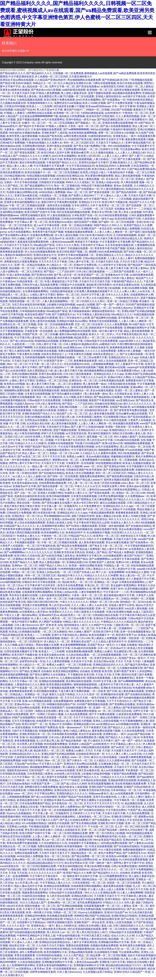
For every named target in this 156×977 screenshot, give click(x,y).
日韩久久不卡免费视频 (99, 539)
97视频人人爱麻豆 (14, 112)
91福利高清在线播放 (21, 208)
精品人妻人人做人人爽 (19, 165)
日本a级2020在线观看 (126, 439)
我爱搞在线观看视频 (98, 677)
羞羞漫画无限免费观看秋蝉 (32, 241)
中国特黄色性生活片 (127, 297)
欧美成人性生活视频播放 (80, 473)
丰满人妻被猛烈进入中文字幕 (61, 281)
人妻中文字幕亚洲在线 (84, 942)
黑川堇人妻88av (139, 268)
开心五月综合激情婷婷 (69, 198)
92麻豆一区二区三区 (33, 122)
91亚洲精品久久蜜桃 (137, 572)
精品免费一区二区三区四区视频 (108, 955)
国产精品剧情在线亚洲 (49, 919)
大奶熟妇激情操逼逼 (92, 112)
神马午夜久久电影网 (68, 278)
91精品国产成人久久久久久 (19, 525)
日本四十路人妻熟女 (122, 278)
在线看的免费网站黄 (41, 235)
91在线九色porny (122, 307)
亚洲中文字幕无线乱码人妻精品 (69, 634)
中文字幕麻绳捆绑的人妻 (134, 720)
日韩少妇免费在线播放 (124, 866)
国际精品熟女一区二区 (84, 852)
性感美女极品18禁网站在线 (22, 192)
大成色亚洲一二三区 (23, 344)
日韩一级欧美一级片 (100, 862)
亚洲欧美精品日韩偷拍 (124, 915)
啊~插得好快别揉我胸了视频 (87, 367)
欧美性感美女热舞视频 (133, 945)
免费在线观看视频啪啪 (71, 350)
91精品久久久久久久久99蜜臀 (101, 575)
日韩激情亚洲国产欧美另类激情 (84, 469)
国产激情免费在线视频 (119, 476)
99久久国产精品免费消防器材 (138, 169)
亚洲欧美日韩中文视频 (111, 823)
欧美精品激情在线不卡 (30, 800)
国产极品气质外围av (136, 664)
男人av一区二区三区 (53, 839)
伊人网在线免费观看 (101, 767)
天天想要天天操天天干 (124, 750)
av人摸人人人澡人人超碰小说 (29, 476)
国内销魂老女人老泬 (75, 624)
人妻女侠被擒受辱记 (90, 591)
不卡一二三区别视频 (119, 198)
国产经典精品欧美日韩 (115, 79)
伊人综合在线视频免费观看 (40, 251)
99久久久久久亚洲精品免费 (100, 892)
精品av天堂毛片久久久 (104, 869)
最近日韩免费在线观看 (32, 162)
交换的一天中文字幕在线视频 (20, 182)
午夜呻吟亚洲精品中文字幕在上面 (36, 935)
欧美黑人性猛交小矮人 (93, 172)
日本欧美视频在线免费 (111, 380)
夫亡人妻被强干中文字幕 (129, 363)
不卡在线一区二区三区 (100, 826)
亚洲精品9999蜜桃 (35, 915)
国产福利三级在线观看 (142, 231)
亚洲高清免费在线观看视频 (117, 122)
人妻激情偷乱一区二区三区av (93, 816)
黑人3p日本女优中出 (46, 677)
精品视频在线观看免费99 (126, 93)
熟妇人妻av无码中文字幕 (28, 885)
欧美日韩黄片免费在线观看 (59, 99)
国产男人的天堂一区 (65, 274)
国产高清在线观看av (87, 86)
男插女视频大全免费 (47, 644)
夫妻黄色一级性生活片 (17, 129)
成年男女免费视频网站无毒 (37, 578)
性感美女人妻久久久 (76, 492)
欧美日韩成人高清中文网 (55, 152)
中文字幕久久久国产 (50, 763)
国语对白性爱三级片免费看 (136, 674)
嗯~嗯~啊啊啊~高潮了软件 (108, 588)
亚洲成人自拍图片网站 (50, 492)
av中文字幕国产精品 (95, 198)
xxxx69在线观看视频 (48, 218)
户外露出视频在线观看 (81, 608)
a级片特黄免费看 (98, 406)
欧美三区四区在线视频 (107, 482)
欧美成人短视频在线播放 (53, 268)
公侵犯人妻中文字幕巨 (42, 294)
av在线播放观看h (113, 555)
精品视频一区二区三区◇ (23, 268)
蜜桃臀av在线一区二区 (65, 459)
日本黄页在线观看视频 (37, 393)
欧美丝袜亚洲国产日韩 (128, 218)
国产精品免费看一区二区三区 (88, 856)
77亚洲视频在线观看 (141, 79)
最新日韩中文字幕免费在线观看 (59, 202)
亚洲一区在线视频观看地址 (135, 631)
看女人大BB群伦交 (66, 925)
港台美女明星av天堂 (76, 862)
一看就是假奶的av (79, 869)
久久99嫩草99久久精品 (13, 278)
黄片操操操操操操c (80, 311)
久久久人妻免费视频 (115, 324)
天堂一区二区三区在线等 (89, 324)
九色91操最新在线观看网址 (54, 595)
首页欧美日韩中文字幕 (106, 631)
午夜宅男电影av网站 (87, 687)
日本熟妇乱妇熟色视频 (94, 780)
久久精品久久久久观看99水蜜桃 (98, 453)
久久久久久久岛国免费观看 (100, 350)
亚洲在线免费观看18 (11, 172)
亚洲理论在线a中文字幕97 (94, 162)
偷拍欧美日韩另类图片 (99, 284)
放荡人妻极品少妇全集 (27, 139)
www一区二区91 (93, 466)
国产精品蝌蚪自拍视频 (104, 317)
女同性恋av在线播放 (36, 420)
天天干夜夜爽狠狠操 (11, 330)
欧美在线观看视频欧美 (101, 783)
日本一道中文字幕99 (123, 106)
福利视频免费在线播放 (84, 710)
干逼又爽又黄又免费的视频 (73, 691)
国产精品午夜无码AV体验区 (16, 83)
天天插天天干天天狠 (52, 463)
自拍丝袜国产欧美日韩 (13, 601)
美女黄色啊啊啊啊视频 (73, 644)
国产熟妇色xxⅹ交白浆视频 (46, 89)
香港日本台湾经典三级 (104, 212)
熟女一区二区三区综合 (57, 856)
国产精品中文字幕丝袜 (31, 126)
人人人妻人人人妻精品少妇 (130, 152)
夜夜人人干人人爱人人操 (21, 919)
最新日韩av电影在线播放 (73, 334)
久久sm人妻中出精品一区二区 (98, 667)
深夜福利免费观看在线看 (85, 387)
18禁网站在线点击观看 (39, 112)
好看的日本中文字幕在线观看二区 (41, 582)
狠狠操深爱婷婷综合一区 (106, 311)
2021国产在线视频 (121, 109)
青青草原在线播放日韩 (79, 839)
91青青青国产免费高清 (45, 727)
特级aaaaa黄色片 (41, 459)
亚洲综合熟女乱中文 (44, 254)
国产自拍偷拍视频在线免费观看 (136, 697)
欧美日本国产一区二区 (35, 724)
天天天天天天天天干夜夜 (53, 261)
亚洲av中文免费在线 (85, 264)
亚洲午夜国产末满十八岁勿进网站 (133, 671)
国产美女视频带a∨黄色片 (14, 235)
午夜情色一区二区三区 (135, 112)
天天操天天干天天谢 (28, 810)
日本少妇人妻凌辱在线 (48, 403)
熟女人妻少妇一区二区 (132, 575)
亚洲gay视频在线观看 (80, 952)
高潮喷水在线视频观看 (27, 288)
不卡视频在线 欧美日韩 (81, 674)
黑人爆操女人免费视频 (104, 638)
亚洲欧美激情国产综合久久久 (38, 413)
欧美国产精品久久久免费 (138, 225)
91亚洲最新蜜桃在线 (83, 948)
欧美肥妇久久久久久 (60, 611)
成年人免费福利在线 (31, 952)
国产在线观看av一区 (113, 99)
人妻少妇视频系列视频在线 (93, 968)
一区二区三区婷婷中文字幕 (103, 149)
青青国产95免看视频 (28, 839)
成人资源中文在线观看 (54, 776)
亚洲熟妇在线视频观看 (52, 681)
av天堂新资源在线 (76, 433)
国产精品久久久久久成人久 (128, 499)
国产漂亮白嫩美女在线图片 (67, 393)
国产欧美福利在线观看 (135, 707)
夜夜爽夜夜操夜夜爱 (11, 251)
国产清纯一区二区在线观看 (62, 476)
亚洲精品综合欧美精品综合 (54, 942)
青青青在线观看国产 (53, 707)
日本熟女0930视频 (14, 106)
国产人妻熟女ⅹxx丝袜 (141, 843)
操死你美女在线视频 (58, 205)
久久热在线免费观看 (76, 714)
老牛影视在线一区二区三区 (134, 317)
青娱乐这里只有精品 (33, 899)
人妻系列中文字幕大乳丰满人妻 (51, 658)
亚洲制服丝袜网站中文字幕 (139, 327)
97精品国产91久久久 (80, 535)
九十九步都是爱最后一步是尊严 (35, 539)
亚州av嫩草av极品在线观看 (131, 413)
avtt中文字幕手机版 (12, 314)
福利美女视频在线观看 (127, 89)
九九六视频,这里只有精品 (77, 397)
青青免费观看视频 (24, 740)
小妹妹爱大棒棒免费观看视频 (134, 757)
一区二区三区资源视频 (22, 638)
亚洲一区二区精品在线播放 (76, 225)
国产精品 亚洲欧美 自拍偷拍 (35, 671)
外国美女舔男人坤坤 (113, 486)
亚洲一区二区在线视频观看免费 (55, 324)
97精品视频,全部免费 (62, 909)
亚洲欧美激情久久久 (121, 162)
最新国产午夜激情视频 (102, 400)
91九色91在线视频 (108, 958)
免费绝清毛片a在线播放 (67, 102)
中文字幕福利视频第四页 (139, 545)
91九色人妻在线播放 (90, 420)
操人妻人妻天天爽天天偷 (114, 268)
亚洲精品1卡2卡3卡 (90, 202)
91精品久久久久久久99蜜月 (35, 155)
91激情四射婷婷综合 (100, 136)
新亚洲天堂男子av (126, 634)
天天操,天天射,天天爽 (107, 674)
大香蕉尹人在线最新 (139, 420)
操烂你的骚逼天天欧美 (54, 608)
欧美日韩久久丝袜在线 (27, 555)
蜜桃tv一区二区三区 (68, 294)
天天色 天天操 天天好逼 (13, 872)
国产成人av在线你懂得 (13, 370)
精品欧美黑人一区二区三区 (89, 337)
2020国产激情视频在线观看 (92, 704)
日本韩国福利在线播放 (32, 311)
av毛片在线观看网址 (53, 119)
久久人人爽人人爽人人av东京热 (132, 291)
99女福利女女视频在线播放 (24, 132)
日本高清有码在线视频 (22, 149)
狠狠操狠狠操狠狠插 (85, 684)
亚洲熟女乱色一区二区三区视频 (18, 324)
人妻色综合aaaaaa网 (62, 241)
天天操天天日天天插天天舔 (94, 281)
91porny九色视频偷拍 (19, 813)
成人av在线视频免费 (112, 770)
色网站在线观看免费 (26, 852)
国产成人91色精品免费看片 (75, 819)
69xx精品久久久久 (121, 314)
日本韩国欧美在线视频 (44, 350)
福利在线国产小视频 (85, 221)
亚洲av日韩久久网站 (119, 377)
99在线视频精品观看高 (108, 463)
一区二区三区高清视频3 (60, 122)
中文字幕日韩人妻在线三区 (30, 337)
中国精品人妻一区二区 (49, 149)
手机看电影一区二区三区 (139, 770)
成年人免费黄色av (70, 806)
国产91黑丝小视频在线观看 (81, 525)
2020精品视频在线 (14, 175)
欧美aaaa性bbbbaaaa (98, 106)
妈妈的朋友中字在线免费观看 (105, 327)
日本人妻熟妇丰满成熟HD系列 (80, 344)
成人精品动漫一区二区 (35, 86)
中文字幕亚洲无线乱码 (129, 334)
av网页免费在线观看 (75, 136)
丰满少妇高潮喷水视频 (134, 288)
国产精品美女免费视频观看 (72, 545)
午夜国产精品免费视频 (124, 773)
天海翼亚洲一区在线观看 (39, 330)
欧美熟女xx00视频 (14, 383)
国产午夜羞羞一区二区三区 (27, 687)
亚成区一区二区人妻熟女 (139, 86)
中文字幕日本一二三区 (116, 591)
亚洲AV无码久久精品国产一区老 (132, 971)
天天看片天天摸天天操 (35, 909)
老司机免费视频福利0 (89, 902)
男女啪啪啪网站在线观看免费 (84, 79)
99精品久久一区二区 (44, 83)
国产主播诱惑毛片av (63, 314)
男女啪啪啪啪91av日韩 (57, 515)
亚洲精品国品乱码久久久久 (108, 664)
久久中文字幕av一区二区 (23, 681)
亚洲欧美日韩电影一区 (124, 816)
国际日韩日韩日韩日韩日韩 (43, 601)
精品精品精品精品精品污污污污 (45, 862)
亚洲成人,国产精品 (96, 552)
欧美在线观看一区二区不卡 (69, 297)
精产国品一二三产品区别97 (59, 271)
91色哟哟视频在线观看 (22, 218)
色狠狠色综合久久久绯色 (23, 159)
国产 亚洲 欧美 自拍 (51, 624)
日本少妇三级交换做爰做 (90, 271)
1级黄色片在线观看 (58, 823)
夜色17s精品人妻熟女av (17, 658)
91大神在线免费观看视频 (113, 215)
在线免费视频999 (63, 700)
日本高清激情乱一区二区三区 (89, 882)
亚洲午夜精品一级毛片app (81, 119)
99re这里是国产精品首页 (107, 839)
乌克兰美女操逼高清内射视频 (28, 304)
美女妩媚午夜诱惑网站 (123, 585)
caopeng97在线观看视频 (141, 367)
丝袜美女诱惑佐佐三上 (54, 354)
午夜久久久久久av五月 (93, 377)
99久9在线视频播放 (119, 145)
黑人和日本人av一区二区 (61, 932)
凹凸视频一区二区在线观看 (78, 96)
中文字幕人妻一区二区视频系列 (59, 506)
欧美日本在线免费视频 (70, 585)
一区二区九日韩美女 (31, 271)
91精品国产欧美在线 (50, 136)
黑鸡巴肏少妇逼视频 (108, 288)
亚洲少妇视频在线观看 (24, 373)
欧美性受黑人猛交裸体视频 (22, 136)
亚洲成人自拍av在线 (63, 519)
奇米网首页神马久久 (33, 449)
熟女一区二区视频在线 (67, 185)
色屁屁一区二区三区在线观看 (123, 882)
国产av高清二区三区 (29, 456)
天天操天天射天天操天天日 (69, 539)
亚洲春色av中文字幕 (117, 274)
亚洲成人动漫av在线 (107, 182)
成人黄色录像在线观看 (102, 413)
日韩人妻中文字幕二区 (81, 261)
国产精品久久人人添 (119, 727)
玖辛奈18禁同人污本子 (85, 205)
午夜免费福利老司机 (105, 836)
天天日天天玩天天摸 (75, 697)
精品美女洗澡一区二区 (22, 945)
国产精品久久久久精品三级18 (122, 737)
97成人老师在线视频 (18, 274)
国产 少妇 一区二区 (25, 492)
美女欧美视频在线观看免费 (130, 783)
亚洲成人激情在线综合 (108, 96)
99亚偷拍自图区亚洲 (33, 816)
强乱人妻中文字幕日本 (114, 549)
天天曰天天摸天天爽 (131, 261)
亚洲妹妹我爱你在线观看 (122, 780)
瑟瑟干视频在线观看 (99, 93)
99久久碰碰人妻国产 (23, 238)
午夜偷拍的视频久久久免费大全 (44, 142)
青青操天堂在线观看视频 (77, 159)
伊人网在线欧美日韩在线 (52, 928)
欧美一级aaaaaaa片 (70, 727)
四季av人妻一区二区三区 (73, 327)
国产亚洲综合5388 (41, 274)
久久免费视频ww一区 (137, 496)
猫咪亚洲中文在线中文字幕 (108, 139)
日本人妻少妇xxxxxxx (26, 624)
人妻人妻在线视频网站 (55, 301)
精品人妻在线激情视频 (127, 175)
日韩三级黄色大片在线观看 (89, 611)
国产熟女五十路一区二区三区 (106, 545)
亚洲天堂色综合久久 (105, 658)
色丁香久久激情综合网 (17, 350)
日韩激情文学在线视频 (51, 182)
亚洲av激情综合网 (80, 169)
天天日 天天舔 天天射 (127, 661)
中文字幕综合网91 (44, 793)
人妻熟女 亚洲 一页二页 (134, 905)
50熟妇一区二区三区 (23, 572)
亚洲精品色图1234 (76, 562)
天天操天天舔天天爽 (139, 195)
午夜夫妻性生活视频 (28, 354)
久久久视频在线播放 (101, 152)
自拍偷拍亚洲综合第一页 (98, 410)
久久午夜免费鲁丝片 (135, 119)
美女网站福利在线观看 (78, 681)
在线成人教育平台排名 (121, 605)
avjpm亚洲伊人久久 (130, 340)
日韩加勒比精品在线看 (105, 615)
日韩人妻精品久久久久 (98, 568)
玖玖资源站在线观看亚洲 (48, 347)
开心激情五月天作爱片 (100, 740)
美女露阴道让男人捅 (50, 96)
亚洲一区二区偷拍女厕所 (23, 473)
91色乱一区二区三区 (82, 628)
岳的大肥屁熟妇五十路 (40, 370)
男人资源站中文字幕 (123, 568)
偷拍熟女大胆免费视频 (72, 116)
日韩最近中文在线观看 (72, 284)
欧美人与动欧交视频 (94, 102)
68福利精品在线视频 (46, 340)
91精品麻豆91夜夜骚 (45, 317)
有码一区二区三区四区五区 (78, 142)
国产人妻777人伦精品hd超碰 (87, 426)
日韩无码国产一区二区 (60, 549)
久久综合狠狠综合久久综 (120, 337)
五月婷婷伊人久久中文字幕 (85, 813)
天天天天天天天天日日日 (66, 228)
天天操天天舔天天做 (23, 93)
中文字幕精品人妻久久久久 (125, 743)
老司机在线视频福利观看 (96, 278)
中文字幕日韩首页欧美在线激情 (128, 968)
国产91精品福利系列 (34, 549)
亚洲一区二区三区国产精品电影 (99, 829)
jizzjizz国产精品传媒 (139, 734)
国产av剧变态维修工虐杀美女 (58, 555)
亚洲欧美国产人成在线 (54, 132)
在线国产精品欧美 (120, 406)
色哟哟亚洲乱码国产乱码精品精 (92, 915)
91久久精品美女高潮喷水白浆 (74, 83)
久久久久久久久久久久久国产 (45, 872)
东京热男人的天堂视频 (30, 743)
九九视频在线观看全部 (13, 102)
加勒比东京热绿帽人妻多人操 (129, 433)
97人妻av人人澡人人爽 (114, 195)
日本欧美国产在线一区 (85, 215)
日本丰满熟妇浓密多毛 (96, 347)
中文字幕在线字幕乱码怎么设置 (91, 522)
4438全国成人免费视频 (52, 192)
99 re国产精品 (142, 122)
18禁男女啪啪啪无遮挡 (33, 215)
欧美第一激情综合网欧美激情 (85, 565)
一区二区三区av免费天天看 (91, 357)
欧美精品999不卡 (75, 532)
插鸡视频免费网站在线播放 (99, 370)
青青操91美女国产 (81, 641)
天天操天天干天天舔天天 (18, 245)
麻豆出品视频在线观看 (113, 502)
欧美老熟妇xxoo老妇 (61, 221)
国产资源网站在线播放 (122, 704)
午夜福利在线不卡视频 (120, 172)
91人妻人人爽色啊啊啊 (130, 892)
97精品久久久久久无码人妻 (118, 902)
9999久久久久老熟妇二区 (80, 182)
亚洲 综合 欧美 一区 (81, 658)
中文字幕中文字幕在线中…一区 (48, 876)
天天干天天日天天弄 (53, 456)
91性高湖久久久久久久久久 (126, 532)
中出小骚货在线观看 (115, 420)
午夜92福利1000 (49, 806)
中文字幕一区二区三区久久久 (45, 363)
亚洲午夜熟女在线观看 (59, 145)
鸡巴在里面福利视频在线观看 (73, 212)
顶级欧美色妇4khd (17, 770)
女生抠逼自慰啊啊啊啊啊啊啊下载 (38, 116)
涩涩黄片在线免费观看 (35, 605)
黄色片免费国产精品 (109, 852)
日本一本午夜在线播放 (17, 459)
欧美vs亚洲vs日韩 (112, 443)
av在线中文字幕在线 (134, 96)
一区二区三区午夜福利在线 (40, 545)
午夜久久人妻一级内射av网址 (21, 615)
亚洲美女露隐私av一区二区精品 (111, 598)
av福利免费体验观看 (141, 274)
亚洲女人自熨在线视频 (106, 720)
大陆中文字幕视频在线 (24, 730)
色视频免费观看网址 (50, 730)
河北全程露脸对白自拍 (76, 363)
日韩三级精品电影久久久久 (128, 925)
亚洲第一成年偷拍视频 (111, 525)
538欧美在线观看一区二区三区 (54, 717)
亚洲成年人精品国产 (80, 743)
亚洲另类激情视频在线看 (45, 390)
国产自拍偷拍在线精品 (51, 473)
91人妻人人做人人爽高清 (45, 618)
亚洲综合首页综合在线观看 (15, 836)
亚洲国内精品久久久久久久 (124, 430)
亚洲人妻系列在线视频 (42, 321)
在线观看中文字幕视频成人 (83, 843)
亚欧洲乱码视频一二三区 (73, 406)
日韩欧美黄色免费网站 (40, 790)
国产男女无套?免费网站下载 (90, 145)
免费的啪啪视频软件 (134, 849)
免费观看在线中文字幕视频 (89, 700)
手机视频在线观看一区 (80, 248)
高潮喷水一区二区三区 (70, 410)
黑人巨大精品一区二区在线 (135, 446)
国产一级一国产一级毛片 (110, 304)
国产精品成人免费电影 (87, 549)
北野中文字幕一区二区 (62, 86)
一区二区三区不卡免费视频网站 (136, 869)
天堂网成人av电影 (17, 826)
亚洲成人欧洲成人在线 (59, 522)
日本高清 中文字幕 (81, 661)
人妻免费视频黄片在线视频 (95, 459)
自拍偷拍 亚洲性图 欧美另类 (96, 671)
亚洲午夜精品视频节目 (138, 142)
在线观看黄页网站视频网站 (37, 591)
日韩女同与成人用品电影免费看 (40, 284)
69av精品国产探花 (44, 245)
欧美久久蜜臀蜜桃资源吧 (83, 849)
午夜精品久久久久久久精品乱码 (119, 621)
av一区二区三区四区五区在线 (114, 710)
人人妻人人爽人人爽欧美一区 (111, 231)
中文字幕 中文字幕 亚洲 (13, 700)
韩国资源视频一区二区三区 (25, 301)
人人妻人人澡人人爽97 (115, 155)
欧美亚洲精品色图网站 (66, 671)
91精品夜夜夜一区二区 (30, 281)
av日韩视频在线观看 (143, 406)
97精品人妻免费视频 (48, 93)
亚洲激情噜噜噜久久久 (40, 102)
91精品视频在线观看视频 (40, 175)
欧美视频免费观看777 (83, 288)
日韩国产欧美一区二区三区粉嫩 (40, 334)
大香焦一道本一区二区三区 (83, 126)
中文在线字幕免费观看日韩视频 (76, 446)
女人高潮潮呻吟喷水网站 (50, 525)
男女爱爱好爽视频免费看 (99, 175)
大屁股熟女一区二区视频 (53, 195)
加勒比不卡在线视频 (123, 509)
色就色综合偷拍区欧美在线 (29, 496)
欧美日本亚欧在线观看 (130, 83)
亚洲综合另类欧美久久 (54, 139)
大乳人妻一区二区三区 (80, 482)
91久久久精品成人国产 (33, 902)
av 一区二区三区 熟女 (58, 899)
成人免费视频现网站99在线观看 (72, 330)
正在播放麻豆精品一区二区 (114, 763)
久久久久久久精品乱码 (41, 307)
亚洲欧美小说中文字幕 (112, 961)
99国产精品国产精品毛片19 (41, 446)
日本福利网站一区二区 (66, 377)
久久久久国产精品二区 (76, 955)
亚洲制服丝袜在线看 (112, 694)
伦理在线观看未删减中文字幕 (20, 651)
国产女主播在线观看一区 (132, 159)
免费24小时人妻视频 (129, 350)
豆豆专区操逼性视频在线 (119, 245)
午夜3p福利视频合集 (68, 935)
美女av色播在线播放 (101, 390)
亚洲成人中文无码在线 (129, 819)
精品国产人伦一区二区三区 (72, 413)
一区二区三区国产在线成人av (78, 572)
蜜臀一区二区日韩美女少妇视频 (116, 132)
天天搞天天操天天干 (143, 763)
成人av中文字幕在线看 (47, 225)
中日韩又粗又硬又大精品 (95, 935)
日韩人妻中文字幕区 (25, 367)
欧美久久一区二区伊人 (102, 334)
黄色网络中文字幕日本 (89, 555)
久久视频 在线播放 (10, 549)
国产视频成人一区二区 (88, 122)
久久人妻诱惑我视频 (127, 116)
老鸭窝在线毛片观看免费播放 (20, 261)
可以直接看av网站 (130, 149)
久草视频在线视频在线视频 (49, 208)
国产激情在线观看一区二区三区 (55, 486)
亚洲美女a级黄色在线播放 (15, 89)
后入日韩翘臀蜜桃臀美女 (113, 876)
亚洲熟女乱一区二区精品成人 (28, 387)
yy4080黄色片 (113, 112)
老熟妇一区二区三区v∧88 (64, 453)
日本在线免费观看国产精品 (72, 558)
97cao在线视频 (133, 449)
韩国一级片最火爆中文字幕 (107, 330)
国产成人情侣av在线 (21, 340)
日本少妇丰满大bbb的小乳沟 (95, 235)
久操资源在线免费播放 (129, 714)
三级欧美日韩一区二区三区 (128, 624)
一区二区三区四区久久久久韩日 (87, 301)
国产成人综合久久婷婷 (74, 783)
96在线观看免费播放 (55, 743)
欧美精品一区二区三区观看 (40, 558)
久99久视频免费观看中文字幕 (53, 648)
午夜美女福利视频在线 (80, 529)
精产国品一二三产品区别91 (77, 403)
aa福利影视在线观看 (74, 89)
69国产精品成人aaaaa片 (88, 479)
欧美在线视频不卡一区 (37, 172)
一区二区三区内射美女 (19, 225)
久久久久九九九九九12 (38, 519)
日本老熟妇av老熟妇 (18, 783)
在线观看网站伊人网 (141, 294)
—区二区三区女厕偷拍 (68, 383)
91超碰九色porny (24, 403)
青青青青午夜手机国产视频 (47, 231)
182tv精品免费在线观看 (113, 843)
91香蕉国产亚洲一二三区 (58, 360)
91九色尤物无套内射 (141, 912)
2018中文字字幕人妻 (92, 294)
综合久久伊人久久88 (123, 935)
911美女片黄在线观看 (12, 912)
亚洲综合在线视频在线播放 (64, 747)
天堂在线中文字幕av (92, 245)
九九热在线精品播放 (77, 654)
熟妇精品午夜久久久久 (70, 575)
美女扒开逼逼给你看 (90, 734)
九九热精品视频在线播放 (55, 288)
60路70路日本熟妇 (32, 760)
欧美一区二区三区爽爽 (30, 479)
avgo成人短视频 (85, 304)
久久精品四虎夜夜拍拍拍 (14, 767)
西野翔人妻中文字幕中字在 (24, 463)
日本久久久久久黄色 (67, 245)
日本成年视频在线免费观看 (46, 129)
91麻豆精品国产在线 (80, 598)
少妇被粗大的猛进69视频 (60, 304)
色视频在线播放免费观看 (79, 231)
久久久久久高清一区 (87, 694)
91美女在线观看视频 (15, 430)
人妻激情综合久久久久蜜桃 (29, 684)
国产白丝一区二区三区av (97, 509)
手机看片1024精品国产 (88, 443)
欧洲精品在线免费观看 (57, 885)
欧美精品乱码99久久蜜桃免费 (113, 165)
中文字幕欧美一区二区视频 (38, 439)
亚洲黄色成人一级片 (124, 136)
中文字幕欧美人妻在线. (24, 96)
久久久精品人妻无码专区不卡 (109, 641)
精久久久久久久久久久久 (26, 169)
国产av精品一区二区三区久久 (41, 327)
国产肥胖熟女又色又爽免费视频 (94, 499)
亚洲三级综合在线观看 (44, 568)
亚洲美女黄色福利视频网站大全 (22, 202)
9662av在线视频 (99, 129)
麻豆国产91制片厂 (74, 109)
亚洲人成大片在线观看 (17, 568)
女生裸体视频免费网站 (35, 291)
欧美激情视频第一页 (75, 846)
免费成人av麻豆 (76, 456)
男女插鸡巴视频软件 (99, 433)
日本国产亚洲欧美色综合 (39, 489)
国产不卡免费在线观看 (120, 102)
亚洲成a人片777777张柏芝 (64, 780)
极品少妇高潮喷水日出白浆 (115, 717)
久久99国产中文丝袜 (100, 624)
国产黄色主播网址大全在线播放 (48, 674)
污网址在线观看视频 (104, 83)
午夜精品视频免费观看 (101, 512)
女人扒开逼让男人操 (63, 416)
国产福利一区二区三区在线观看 (116, 221)
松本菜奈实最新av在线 (126, 284)
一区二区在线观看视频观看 (105, 654)
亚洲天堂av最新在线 (26, 195)
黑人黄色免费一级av (94, 383)
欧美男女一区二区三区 (112, 205)
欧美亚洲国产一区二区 (91, 274)
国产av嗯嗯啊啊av (14, 552)
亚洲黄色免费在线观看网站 (59, 188)
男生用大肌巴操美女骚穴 (39, 829)
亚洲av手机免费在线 (11, 228)
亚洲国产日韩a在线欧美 (137, 786)
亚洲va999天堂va (49, 615)
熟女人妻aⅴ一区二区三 (35, 453)
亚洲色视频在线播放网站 (61, 816)
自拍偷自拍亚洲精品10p (70, 175)
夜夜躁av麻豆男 (80, 152)
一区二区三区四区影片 (30, 641)
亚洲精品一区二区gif (106, 582)
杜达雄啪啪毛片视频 (98, 532)
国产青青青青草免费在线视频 (131, 410)
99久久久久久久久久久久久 (124, 519)
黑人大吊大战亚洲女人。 (100, 297)
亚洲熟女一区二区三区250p (51, 380)
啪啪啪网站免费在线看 (55, 169)
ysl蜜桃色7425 (107, 344)
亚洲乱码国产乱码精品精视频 (138, 311)
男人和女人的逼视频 (130, 212)
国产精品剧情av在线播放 (108, 397)
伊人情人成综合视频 (66, 235)
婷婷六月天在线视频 (52, 433)
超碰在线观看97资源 (106, 529)
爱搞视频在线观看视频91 (59, 479)
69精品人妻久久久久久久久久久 (81, 621)
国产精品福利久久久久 (105, 872)
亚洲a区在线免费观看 (16, 714)
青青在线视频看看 (24, 955)
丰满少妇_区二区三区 (97, 585)
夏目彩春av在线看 (115, 367)
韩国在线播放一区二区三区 (40, 905)
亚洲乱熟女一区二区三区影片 (68, 436)
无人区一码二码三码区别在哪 (131, 826)
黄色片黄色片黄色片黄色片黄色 (22, 506)
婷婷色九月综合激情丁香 (134, 829)
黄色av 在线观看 (123, 185)
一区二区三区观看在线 (78, 664)
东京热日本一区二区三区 (120, 178)
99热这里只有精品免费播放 (96, 185)
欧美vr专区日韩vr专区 (86, 502)
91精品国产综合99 (24, 109)
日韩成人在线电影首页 (67, 829)
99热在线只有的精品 (55, 849)
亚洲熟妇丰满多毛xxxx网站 (72, 321)
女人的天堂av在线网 (69, 258)
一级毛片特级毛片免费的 (23, 621)
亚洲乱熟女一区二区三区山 (27, 515)
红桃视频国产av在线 (20, 317)
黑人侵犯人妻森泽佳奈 (74, 93)
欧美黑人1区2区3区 (89, 155)
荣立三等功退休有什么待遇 (74, 317)
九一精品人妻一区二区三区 (42, 466)
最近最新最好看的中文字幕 (119, 595)
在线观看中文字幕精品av (50, 720)
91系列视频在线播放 (136, 588)
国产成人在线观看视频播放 (115, 126)
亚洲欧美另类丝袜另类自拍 (69, 552)
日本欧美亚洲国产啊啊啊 (18, 347)
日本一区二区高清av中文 (50, 238)
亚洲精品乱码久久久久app (123, 357)
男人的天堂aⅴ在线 (59, 605)
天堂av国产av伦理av (26, 763)
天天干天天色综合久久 (119, 700)
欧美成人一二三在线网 (39, 106)
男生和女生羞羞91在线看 (23, 595)
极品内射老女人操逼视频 (73, 786)
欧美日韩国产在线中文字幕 (40, 212)
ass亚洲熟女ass (72, 347)
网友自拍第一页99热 (28, 502)
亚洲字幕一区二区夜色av (33, 667)
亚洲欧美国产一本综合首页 (96, 228)
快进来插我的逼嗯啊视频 (83, 132)
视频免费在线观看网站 (92, 476)
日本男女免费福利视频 (111, 496)
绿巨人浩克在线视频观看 (42, 278)
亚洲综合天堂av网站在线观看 (17, 79)
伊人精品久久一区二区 (59, 264)
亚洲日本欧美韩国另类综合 (27, 188)
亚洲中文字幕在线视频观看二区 (76, 254)
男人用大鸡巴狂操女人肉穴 (91, 932)
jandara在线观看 (65, 770)
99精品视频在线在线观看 (95, 747)
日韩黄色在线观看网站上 (126, 489)
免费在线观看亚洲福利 (50, 846)
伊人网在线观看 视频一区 (135, 182)
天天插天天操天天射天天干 (27, 360)
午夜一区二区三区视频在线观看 (27, 205)
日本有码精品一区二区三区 (126, 790)
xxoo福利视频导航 (10, 582)
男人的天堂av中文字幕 (50, 109)
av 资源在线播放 (21, 727)
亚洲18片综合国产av (116, 912)
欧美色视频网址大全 (57, 387)
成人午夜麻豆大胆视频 (78, 720)
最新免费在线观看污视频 (139, 139)
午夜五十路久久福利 (69, 509)
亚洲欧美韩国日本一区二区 (34, 734)
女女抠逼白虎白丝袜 (15, 307)
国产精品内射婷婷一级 (129, 192)
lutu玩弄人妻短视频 (136, 608)
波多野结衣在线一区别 (32, 661)
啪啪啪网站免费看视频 (137, 443)
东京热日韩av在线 (103, 661)
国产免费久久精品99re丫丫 (83, 195)
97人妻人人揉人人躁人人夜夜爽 (106, 889)
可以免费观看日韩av (127, 370)
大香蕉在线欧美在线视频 (121, 383)
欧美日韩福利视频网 (57, 496)
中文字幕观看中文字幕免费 (49, 165)
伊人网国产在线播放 (50, 621)
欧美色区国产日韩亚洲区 (100, 116)
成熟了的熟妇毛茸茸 (82, 515)
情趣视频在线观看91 (58, 449)
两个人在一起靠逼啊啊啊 (110, 572)
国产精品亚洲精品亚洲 (110, 119)
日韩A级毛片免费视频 (12, 142)
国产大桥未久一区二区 (79, 760)
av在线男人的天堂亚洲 (67, 773)
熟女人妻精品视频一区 (91, 178)
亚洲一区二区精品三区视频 (122, 301)
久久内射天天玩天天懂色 (63, 178)
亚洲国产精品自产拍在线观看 (74, 796)
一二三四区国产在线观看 (120, 271)
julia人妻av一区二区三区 (135, 482)
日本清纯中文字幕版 (74, 889)
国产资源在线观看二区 (27, 152)
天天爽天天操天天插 (50, 159)
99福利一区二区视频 (98, 109)
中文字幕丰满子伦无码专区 (70, 439)
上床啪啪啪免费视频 (102, 363)
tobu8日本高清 (15, 905)
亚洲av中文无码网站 (18, 509)
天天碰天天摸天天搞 (106, 261)
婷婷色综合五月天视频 (133, 535)
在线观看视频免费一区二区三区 (102, 905)
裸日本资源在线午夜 (44, 512)
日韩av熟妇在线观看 (94, 258)
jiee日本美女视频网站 (88, 99)
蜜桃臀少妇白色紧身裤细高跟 (105, 251)
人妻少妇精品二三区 (104, 159)
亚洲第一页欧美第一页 (118, 426)
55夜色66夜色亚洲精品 (140, 99)
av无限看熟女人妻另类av (33, 611)
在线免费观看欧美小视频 (90, 737)
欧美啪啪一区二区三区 (100, 89)
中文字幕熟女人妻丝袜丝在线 (93, 314)
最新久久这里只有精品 (62, 694)
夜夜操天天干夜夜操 (86, 241)
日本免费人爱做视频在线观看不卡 (93, 291)
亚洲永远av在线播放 (138, 486)
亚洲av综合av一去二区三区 (29, 704)
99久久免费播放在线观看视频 (17, 677)
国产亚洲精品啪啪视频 (69, 905)
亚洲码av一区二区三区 (25, 565)
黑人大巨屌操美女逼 (120, 393)
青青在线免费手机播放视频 (22, 843)
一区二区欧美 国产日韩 (104, 691)
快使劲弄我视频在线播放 (60, 357)
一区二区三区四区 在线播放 (109, 208)
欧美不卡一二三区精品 (139, 208)
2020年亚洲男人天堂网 (38, 436)
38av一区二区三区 (77, 192)
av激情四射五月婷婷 (112, 86)
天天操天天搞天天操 (23, 248)
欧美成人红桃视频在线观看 (24, 631)
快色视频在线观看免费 (40, 297)
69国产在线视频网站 (23, 717)
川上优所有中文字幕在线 (112, 264)
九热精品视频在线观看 (30, 99)
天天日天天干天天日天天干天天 (102, 803)
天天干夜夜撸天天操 (95, 727)
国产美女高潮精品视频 (13, 297)
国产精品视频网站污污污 (39, 185)
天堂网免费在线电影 (33, 145)
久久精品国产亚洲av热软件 (50, 79)
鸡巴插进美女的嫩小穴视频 (69, 106)
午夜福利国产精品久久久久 (61, 162)
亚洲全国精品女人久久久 (110, 254)
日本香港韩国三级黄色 (89, 416)
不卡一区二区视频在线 (37, 228)
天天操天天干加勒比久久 (110, 142)
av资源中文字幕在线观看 (125, 558)
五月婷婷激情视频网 (124, 235)
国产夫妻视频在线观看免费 (118, 469)
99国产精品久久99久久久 (108, 225)
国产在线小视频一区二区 (138, 251)
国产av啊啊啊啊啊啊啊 (76, 129)
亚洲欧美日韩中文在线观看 (40, 198)
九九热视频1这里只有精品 (97, 971)
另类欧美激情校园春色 (136, 397)
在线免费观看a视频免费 (52, 482)
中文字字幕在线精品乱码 (80, 165)
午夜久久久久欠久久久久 (74, 601)
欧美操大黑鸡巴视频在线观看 (23, 532)
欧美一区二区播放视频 (124, 459)
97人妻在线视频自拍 (112, 188)
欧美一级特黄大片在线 (39, 912)
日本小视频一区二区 (63, 499)
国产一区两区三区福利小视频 (46, 714)
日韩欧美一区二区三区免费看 (31, 780)
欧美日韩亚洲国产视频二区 (72, 251)
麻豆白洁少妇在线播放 (104, 757)
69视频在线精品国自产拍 (61, 704)
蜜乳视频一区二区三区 (100, 436)
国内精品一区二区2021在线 (135, 601)
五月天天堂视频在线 (23, 720)
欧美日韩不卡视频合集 (115, 202)
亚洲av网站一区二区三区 (26, 859)
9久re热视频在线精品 (34, 823)
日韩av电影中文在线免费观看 (101, 340)
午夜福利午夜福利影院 (123, 129)
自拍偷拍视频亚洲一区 (78, 707)
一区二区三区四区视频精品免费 (69, 833)
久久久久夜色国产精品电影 (64, 667)
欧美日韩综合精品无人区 (128, 238)
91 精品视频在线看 (36, 737)
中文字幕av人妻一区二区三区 (31, 221)
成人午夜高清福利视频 (27, 433)
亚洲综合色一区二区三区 (83, 380)
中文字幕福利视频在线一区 (83, 268)
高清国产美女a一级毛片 (100, 644)
